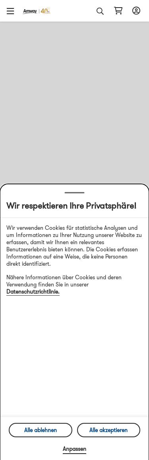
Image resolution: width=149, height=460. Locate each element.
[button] (13, 11)
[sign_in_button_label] (135, 10)
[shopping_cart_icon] (118, 11)
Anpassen (74, 448)
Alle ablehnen (40, 430)
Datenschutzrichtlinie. (33, 291)
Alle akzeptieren (108, 430)
